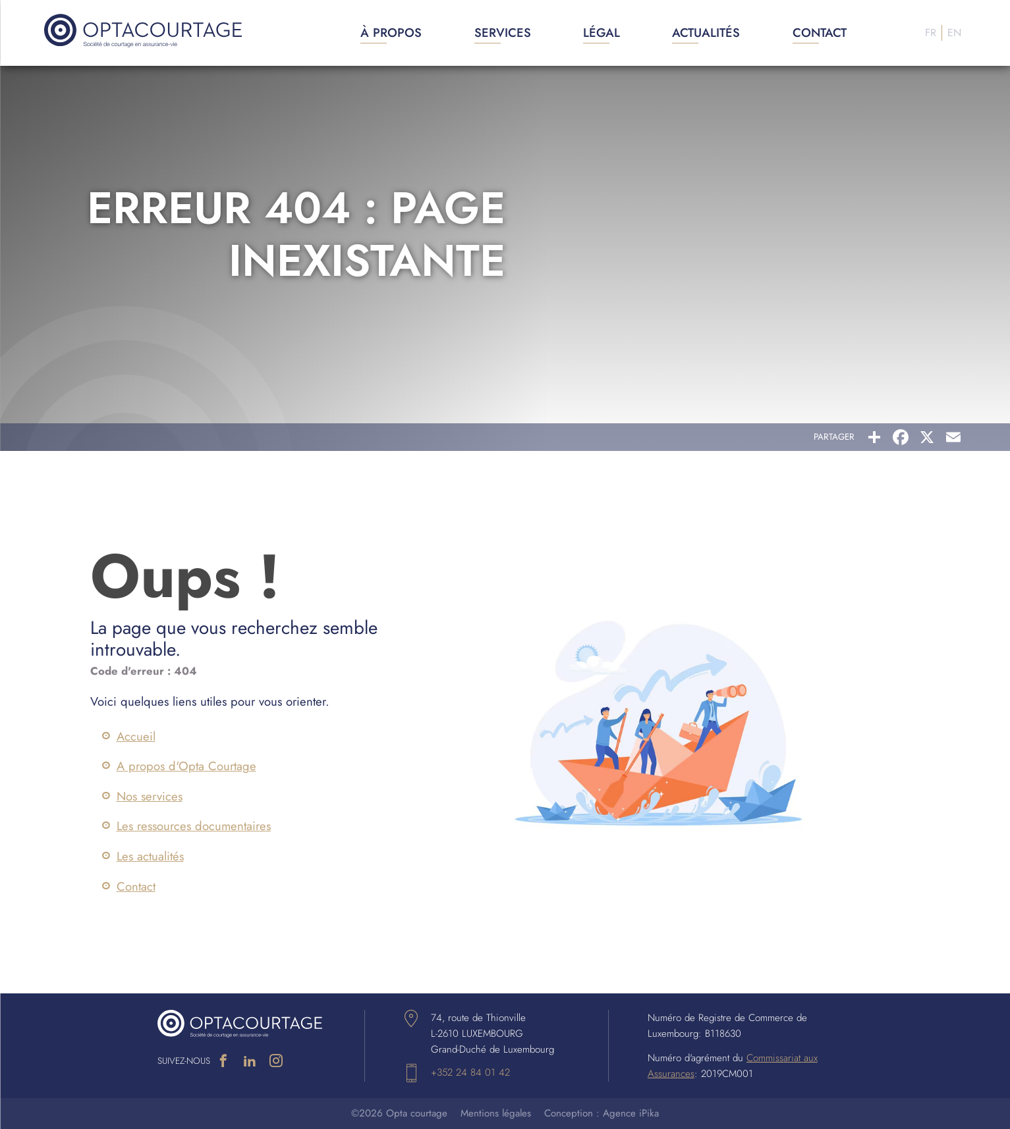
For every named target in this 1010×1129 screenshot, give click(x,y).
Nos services (149, 796)
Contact (820, 32)
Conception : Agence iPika (601, 1113)
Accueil (136, 736)
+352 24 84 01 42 (470, 1072)
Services (502, 32)
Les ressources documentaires (194, 826)
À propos (391, 32)
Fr (930, 32)
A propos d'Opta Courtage (186, 766)
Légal (601, 32)
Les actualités (150, 856)
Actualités (706, 32)
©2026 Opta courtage (399, 1113)
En (954, 32)
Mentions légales (496, 1113)
